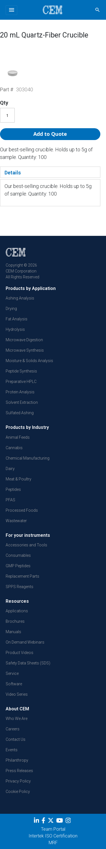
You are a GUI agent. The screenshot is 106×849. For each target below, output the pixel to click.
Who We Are (16, 718)
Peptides (13, 489)
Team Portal (53, 829)
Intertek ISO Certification (53, 836)
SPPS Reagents (19, 586)
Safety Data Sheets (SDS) (28, 663)
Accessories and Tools (26, 545)
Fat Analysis (16, 319)
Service (12, 673)
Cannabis (14, 447)
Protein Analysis (20, 392)
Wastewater (16, 520)
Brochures (15, 621)
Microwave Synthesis (25, 350)
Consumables (18, 555)
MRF (53, 842)
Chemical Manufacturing (27, 458)
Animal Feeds (18, 437)
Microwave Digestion (24, 340)
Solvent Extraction (22, 402)
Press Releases (19, 770)
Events (12, 750)
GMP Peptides (18, 566)
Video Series (17, 694)
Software (14, 684)
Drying (11, 308)
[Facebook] (44, 821)
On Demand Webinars (25, 642)
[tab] (50, 172)
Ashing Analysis (20, 298)
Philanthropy (17, 760)
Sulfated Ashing (20, 413)
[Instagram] (69, 821)
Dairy (10, 468)
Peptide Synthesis (21, 371)
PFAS (10, 500)
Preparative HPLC (21, 381)
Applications (17, 611)
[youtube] (60, 821)
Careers (13, 729)
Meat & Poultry (18, 479)
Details (13, 173)
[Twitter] (51, 821)
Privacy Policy (18, 781)
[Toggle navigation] (11, 10)
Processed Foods (22, 510)
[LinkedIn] (37, 821)
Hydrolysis (15, 329)
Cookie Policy (18, 791)
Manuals (13, 631)
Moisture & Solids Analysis (29, 360)
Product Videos (19, 652)
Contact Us (15, 739)
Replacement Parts (22, 576)
